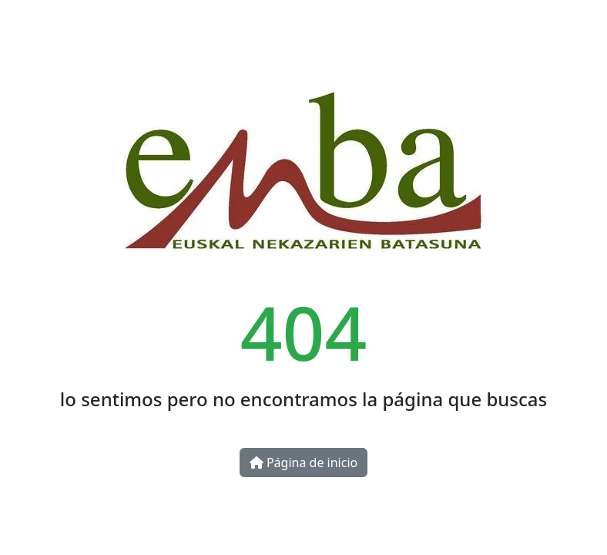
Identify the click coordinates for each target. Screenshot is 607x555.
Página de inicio (303, 462)
